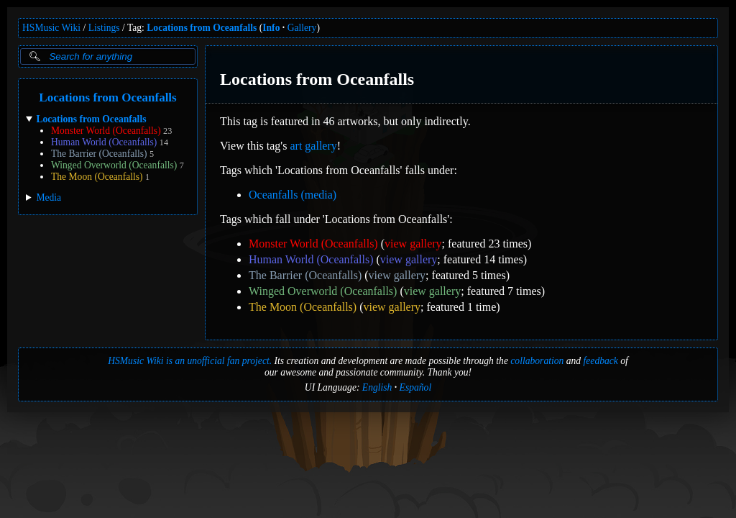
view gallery (413, 243)
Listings (104, 27)
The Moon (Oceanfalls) (97, 176)
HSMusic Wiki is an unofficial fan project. (190, 360)
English (377, 387)
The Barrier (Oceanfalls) (99, 153)
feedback (601, 360)
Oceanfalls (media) (292, 194)
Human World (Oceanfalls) (104, 142)
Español (416, 387)
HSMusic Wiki (51, 27)
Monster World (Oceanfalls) (106, 130)
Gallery (302, 27)
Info (271, 27)
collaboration (537, 360)
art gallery (313, 146)
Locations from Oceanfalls (202, 27)
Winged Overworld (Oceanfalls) (114, 165)
